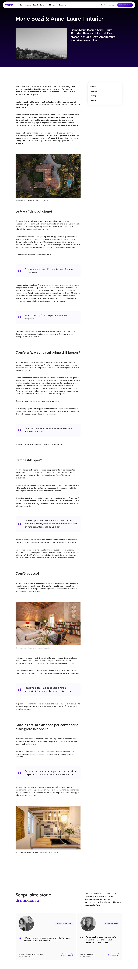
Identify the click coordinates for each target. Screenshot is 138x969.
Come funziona (25, 5)
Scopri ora (67, 955)
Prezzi (35, 5)
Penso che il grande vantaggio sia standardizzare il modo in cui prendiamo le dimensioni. (101, 940)
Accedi (112, 5)
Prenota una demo (125, 5)
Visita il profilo (106, 57)
